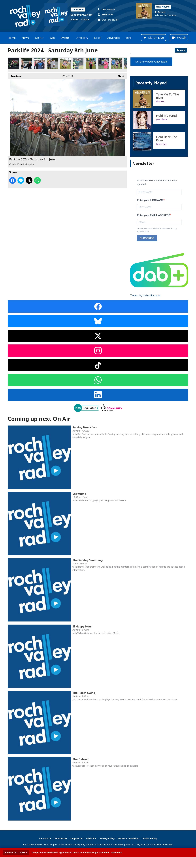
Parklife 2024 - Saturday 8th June (13, 63)
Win (52, 38)
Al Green (160, 12)
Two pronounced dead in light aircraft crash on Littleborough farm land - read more (76, 852)
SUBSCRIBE (147, 238)
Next (119, 75)
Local (97, 38)
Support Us (76, 838)
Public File (91, 838)
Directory (82, 38)
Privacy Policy (107, 838)
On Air (39, 38)
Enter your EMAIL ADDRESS (153, 215)
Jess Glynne (161, 119)
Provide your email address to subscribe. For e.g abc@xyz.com (157, 230)
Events (65, 38)
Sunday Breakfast (81, 15)
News (25, 38)
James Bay (161, 144)
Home (12, 38)
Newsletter (61, 838)
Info (129, 38)
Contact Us (45, 838)
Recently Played (151, 83)
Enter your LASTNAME (150, 200)
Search (181, 50)
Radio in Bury (150, 838)
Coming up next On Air (39, 418)
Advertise (113, 38)
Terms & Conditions (129, 838)
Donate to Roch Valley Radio (151, 61)
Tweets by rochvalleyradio (145, 295)
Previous (14, 75)
